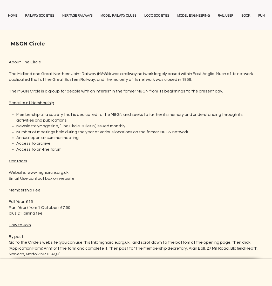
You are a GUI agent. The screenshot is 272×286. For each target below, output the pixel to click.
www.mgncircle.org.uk (48, 172)
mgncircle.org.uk (114, 242)
